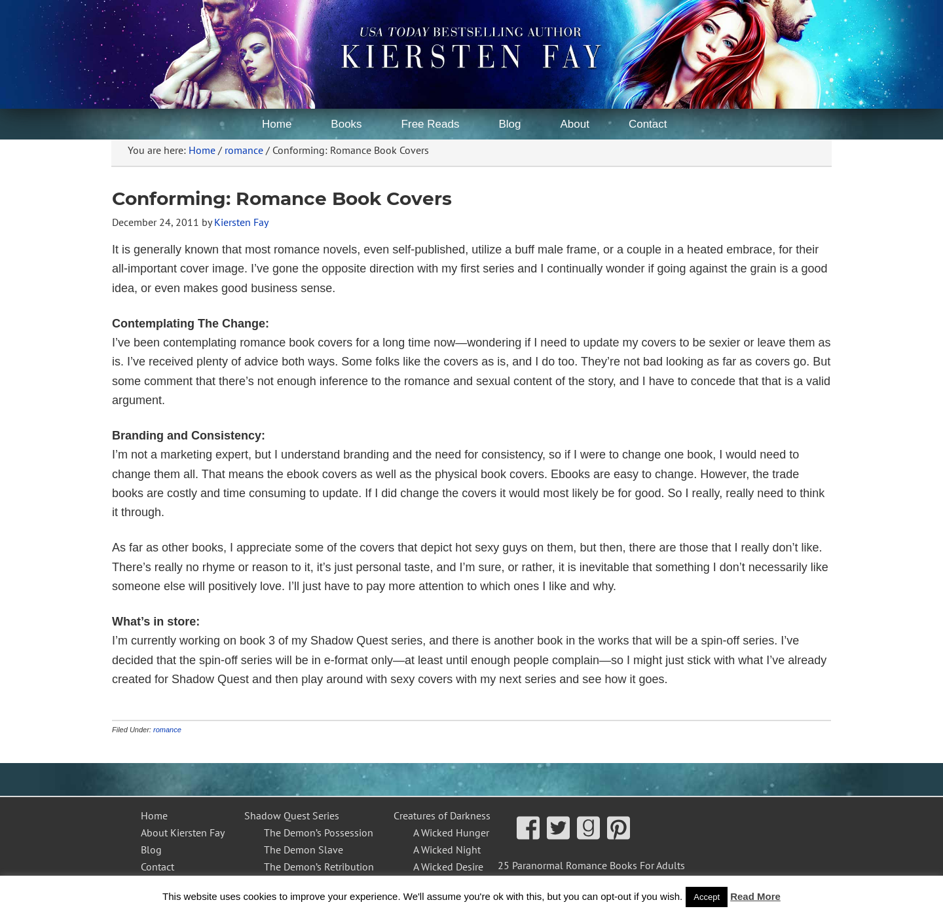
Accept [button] (706, 897)
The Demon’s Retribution (319, 866)
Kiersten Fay (360, 36)
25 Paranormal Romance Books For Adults (591, 865)
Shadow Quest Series (291, 815)
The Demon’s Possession (318, 832)
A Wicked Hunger (451, 832)
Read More (755, 896)
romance (167, 730)
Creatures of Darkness (442, 815)
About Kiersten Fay (183, 832)
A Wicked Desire (448, 866)
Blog (151, 849)
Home (154, 815)
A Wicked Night (447, 849)
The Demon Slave (303, 849)
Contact (157, 866)
